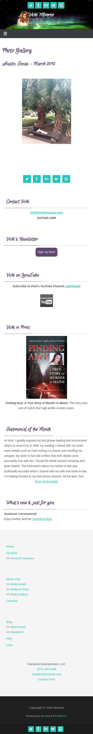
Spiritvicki (73, 286)
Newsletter (17, 632)
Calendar (12, 601)
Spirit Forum (18, 627)
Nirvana (45, 715)
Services (11, 553)
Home (10, 546)
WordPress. (60, 715)
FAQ (9, 638)
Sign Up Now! (46, 252)
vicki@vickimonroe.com (46, 212)
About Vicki (13, 579)
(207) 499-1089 (46, 669)
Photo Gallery (19, 594)
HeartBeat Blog (42, 519)
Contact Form (46, 679)
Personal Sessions (22, 558)
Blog (9, 622)
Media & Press (19, 589)
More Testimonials (46, 481)
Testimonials (18, 584)
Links (9, 645)
